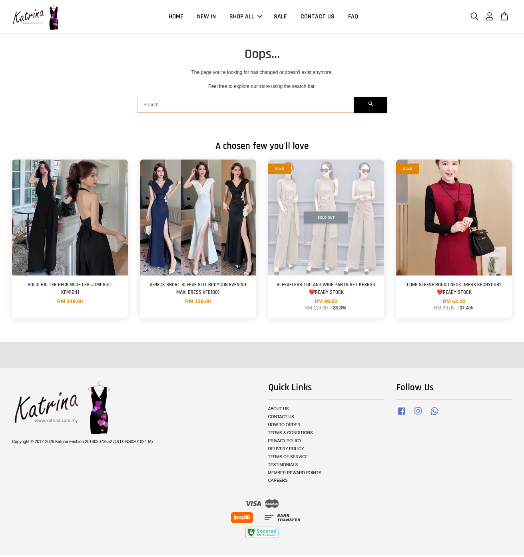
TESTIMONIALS (283, 466)
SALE (280, 17)
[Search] (246, 106)
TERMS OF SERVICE (288, 458)
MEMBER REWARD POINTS (294, 474)
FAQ (353, 17)
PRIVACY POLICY (285, 442)
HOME (176, 17)
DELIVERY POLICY (286, 450)
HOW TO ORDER (284, 426)
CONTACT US (318, 17)
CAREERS (278, 481)
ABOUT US (278, 410)
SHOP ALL (245, 17)
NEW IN (206, 17)
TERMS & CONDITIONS (290, 434)
